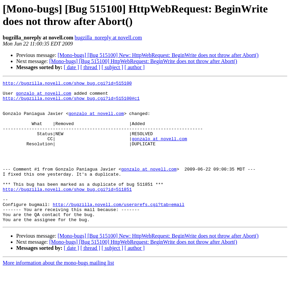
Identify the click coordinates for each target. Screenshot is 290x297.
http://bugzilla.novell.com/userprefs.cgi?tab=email (118, 230)
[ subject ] (112, 67)
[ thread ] (90, 67)
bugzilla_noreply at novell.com (108, 37)
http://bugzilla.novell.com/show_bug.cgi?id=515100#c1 (71, 102)
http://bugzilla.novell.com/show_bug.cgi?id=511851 (67, 211)
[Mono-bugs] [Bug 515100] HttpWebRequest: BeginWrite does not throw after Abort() (143, 61)
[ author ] (135, 67)
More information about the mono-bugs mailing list (58, 291)
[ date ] (71, 67)
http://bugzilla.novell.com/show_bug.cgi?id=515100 (67, 84)
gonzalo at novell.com (43, 96)
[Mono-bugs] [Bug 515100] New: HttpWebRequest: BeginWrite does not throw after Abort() (158, 55)
